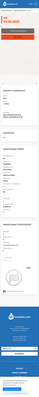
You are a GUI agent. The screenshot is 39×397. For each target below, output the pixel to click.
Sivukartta (19, 354)
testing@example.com (10, 245)
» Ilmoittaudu (18, 37)
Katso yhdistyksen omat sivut (13, 291)
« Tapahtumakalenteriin (17, 31)
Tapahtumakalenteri (20, 10)
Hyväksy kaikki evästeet (12, 389)
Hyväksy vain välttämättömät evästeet (16, 393)
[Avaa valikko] (33, 4)
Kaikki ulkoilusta (6, 10)
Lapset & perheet (19, 372)
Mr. (11, 19)
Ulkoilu (19, 368)
